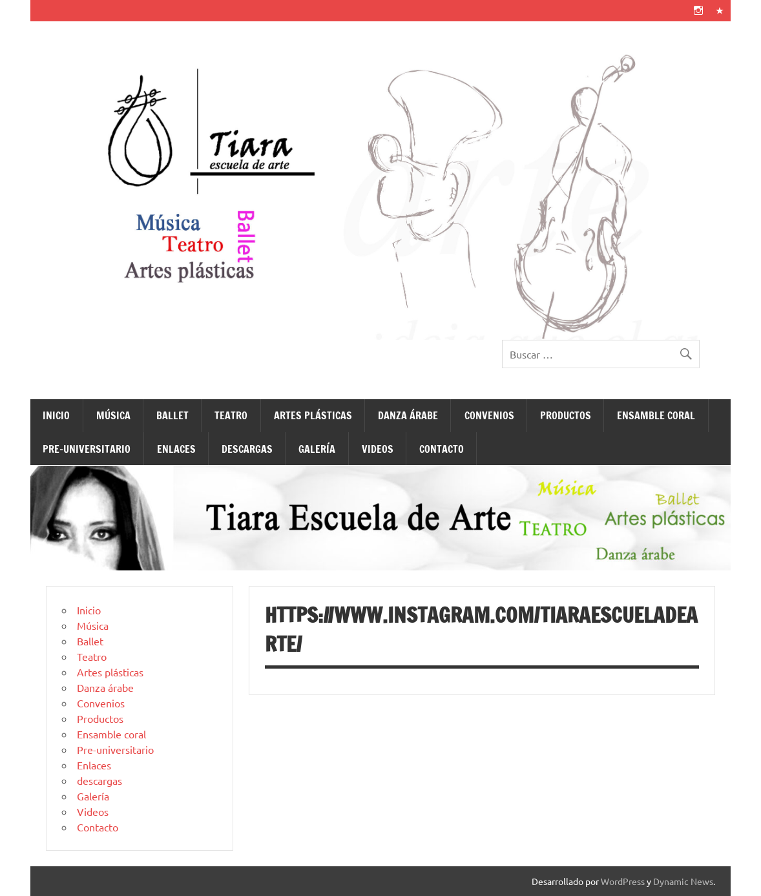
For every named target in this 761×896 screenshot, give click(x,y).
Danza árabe (408, 415)
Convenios (489, 415)
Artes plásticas (313, 415)
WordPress (623, 881)
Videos (377, 449)
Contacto (441, 449)
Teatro (230, 415)
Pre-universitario (86, 449)
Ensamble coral (656, 415)
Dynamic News (683, 881)
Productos (565, 415)
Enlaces (176, 449)
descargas (247, 449)
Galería (316, 449)
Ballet (172, 415)
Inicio (56, 415)
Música (113, 415)
